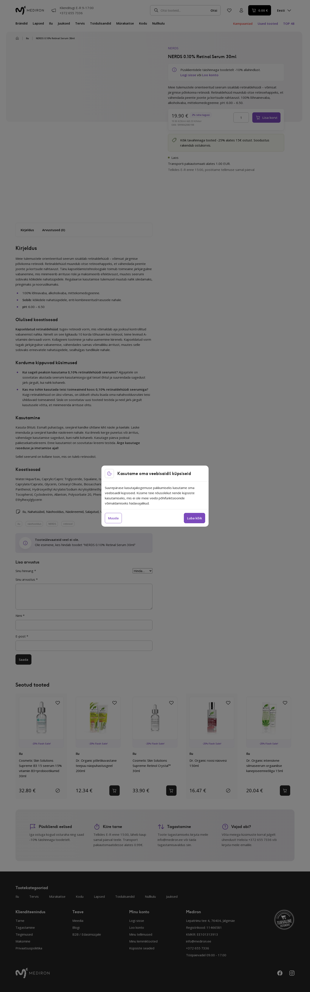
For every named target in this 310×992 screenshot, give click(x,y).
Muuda (113, 518)
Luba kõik (194, 518)
